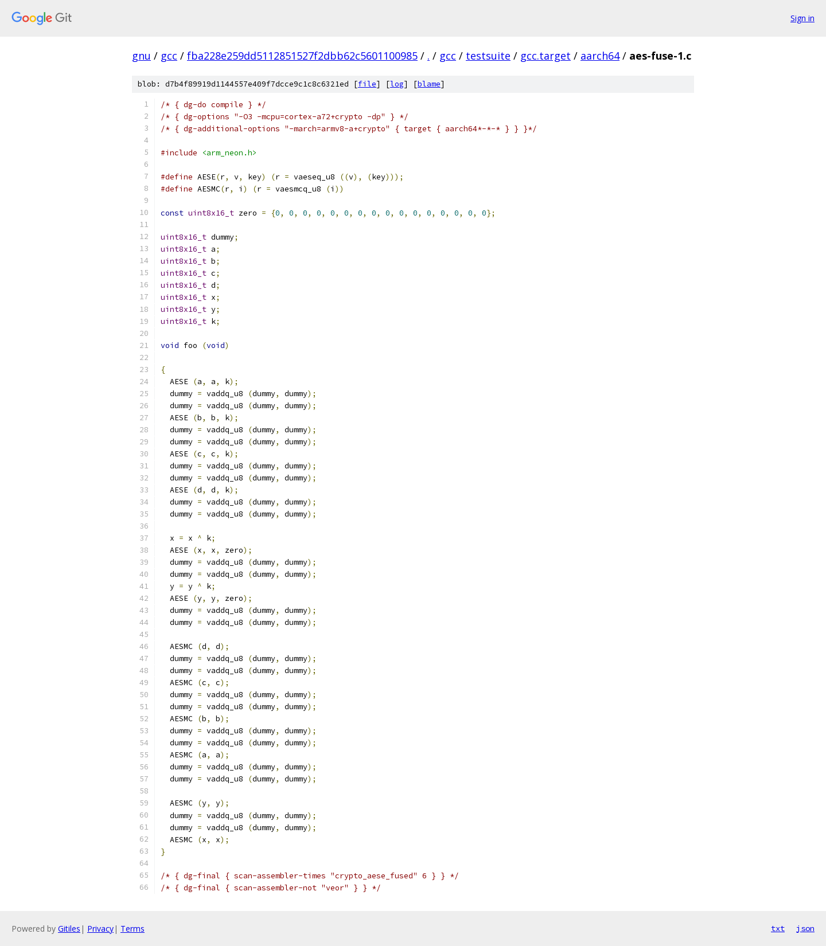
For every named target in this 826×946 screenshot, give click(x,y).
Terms (132, 928)
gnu (141, 55)
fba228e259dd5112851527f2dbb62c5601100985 (302, 55)
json (805, 928)
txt (778, 928)
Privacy (100, 928)
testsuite (488, 55)
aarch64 (600, 55)
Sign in (802, 18)
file (367, 84)
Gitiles (69, 928)
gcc (169, 55)
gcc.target (545, 55)
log (397, 84)
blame (429, 84)
